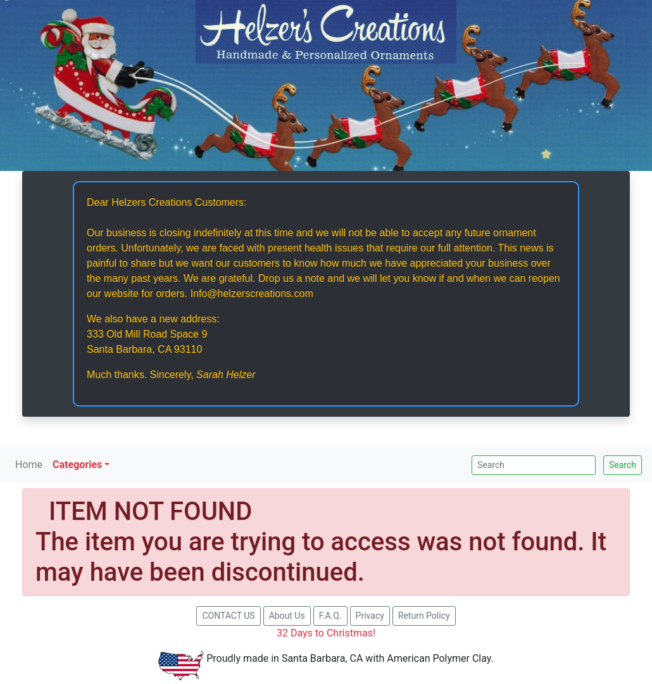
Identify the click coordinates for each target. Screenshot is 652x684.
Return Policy (424, 616)
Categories (77, 465)
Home (28, 465)
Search (622, 465)
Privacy (370, 616)
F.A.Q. (330, 616)
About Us (287, 616)
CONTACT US (228, 616)
